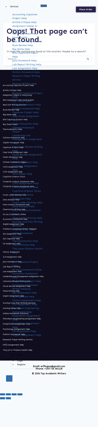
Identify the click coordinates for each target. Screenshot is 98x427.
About (13, 347)
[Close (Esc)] (19, 394)
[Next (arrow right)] (8, 398)
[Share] (14, 394)
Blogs (13, 351)
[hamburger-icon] (44, 6)
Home (13, 343)
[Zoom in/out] (2, 394)
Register (21, 364)
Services (14, 6)
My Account (16, 355)
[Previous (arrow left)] (2, 398)
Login (20, 360)
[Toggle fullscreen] (8, 394)
